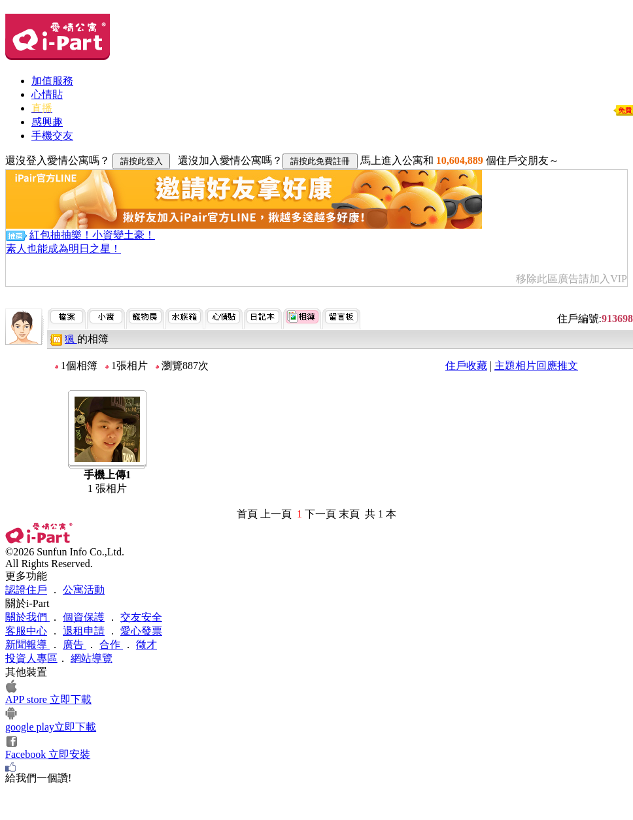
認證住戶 (26, 589)
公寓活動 (84, 589)
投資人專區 (31, 658)
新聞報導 (27, 644)
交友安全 (141, 617)
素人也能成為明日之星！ (63, 248)
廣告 (74, 644)
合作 (111, 644)
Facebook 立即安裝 (47, 754)
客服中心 (26, 630)
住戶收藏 (466, 365)
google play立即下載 (50, 726)
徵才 (146, 644)
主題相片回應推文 (536, 365)
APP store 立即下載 (48, 699)
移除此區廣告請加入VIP (571, 278)
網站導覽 (91, 658)
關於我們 (27, 617)
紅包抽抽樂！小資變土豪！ (92, 234)
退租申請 (84, 630)
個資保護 (84, 617)
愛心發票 (141, 630)
